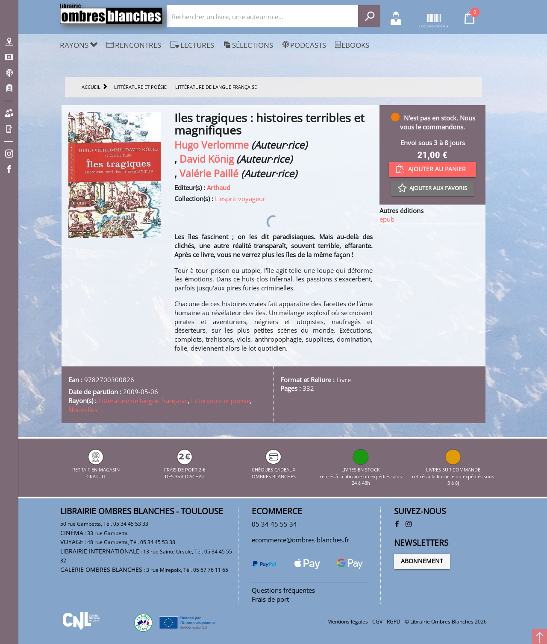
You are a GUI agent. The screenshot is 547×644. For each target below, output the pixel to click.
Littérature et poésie (220, 400)
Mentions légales (347, 621)
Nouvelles (82, 409)
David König (206, 159)
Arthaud (218, 187)
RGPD (393, 621)
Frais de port (270, 599)
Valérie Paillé (208, 173)
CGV (377, 621)
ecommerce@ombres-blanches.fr (300, 540)
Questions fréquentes (283, 590)
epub (386, 219)
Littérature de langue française (143, 400)
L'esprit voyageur (240, 198)
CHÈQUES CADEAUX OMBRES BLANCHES (274, 470)
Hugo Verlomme (211, 145)
